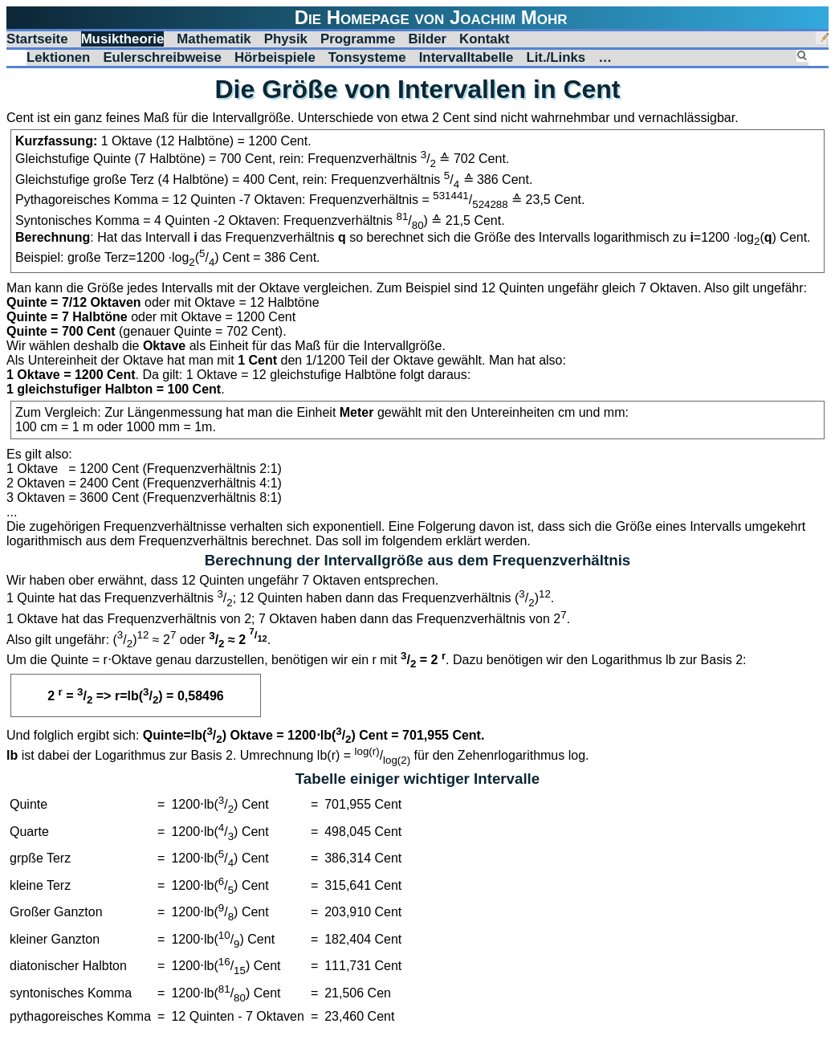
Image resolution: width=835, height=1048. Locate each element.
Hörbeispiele (275, 57)
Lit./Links (555, 57)
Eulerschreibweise (162, 57)
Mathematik (213, 39)
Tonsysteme (367, 57)
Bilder (427, 39)
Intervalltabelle (466, 57)
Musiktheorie (123, 39)
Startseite (37, 39)
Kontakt (484, 39)
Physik (286, 39)
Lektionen (58, 57)
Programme (357, 39)
